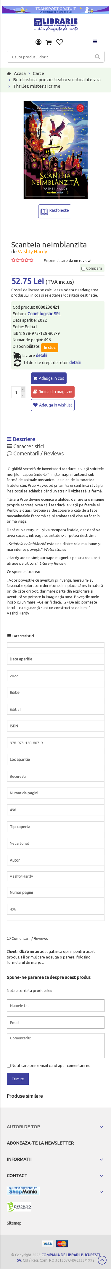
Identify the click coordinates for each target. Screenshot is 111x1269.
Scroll (102, 1260)
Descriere (21, 439)
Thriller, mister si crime (36, 86)
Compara (91, 268)
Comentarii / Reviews (35, 453)
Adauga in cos (51, 378)
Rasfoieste (59, 210)
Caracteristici (25, 446)
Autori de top (23, 1126)
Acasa (20, 73)
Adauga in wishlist (55, 405)
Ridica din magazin (55, 391)
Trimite (18, 1079)
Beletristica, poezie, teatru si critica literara (57, 79)
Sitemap (14, 1223)
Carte (38, 73)
